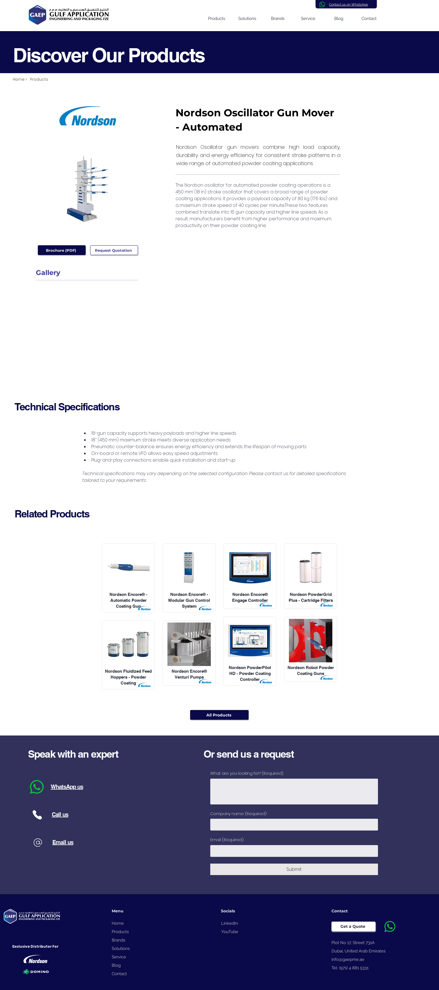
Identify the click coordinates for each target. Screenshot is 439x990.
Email (227, 840)
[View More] (128, 576)
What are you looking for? (246, 773)
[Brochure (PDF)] (62, 250)
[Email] (292, 851)
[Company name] (292, 824)
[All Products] (219, 715)
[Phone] (37, 815)
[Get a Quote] (353, 926)
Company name (238, 814)
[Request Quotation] (114, 250)
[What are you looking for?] (294, 791)
